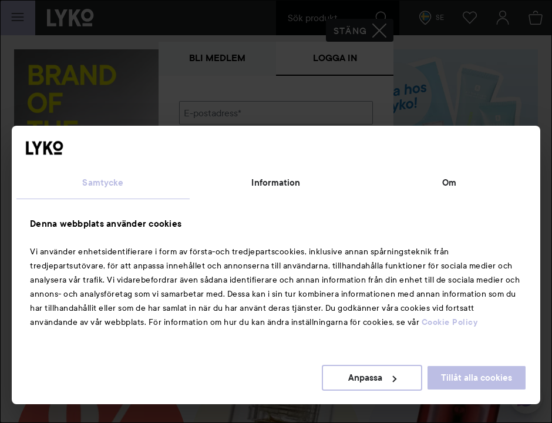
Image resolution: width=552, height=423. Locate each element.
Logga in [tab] (335, 57)
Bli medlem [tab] (217, 57)
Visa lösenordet (342, 173)
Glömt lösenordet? (218, 195)
